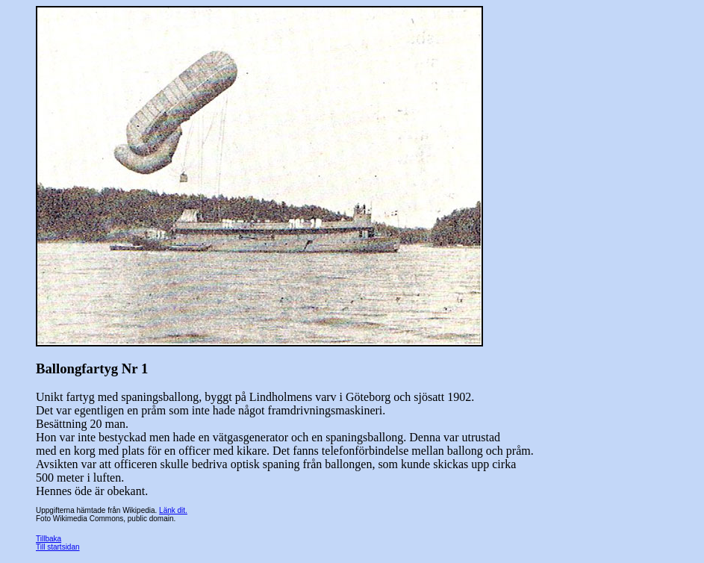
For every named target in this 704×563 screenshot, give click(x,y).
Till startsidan (58, 547)
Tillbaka (48, 539)
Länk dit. (173, 510)
